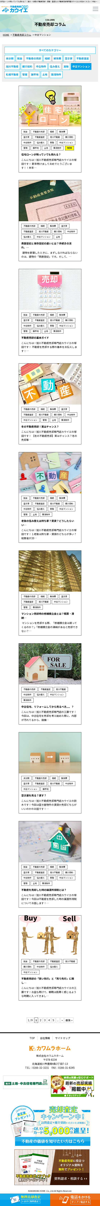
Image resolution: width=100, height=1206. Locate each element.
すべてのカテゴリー (50, 50)
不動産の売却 (33, 58)
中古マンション (81, 66)
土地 (44, 74)
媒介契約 (27, 66)
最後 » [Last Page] (69, 1020)
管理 (24, 74)
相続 (47, 58)
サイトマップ (62, 1038)
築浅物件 (56, 74)
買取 (66, 66)
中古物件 (41, 66)
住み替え (55, 66)
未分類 (9, 58)
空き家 (68, 58)
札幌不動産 (12, 74)
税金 (19, 58)
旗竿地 (35, 74)
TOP (32, 1038)
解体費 (57, 58)
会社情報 (45, 1038)
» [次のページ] (62, 1020)
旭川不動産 (12, 66)
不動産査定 (82, 58)
